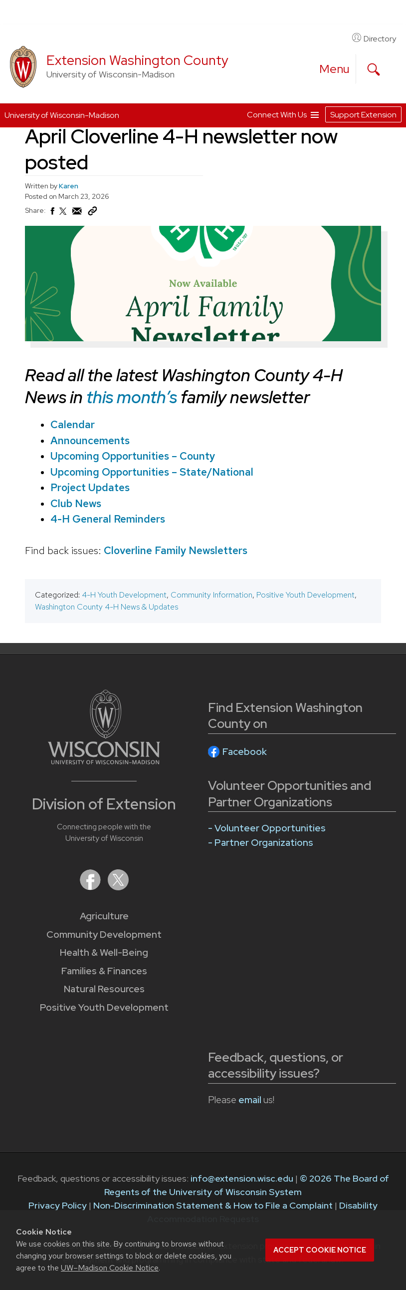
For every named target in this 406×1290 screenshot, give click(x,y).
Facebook (244, 751)
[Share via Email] (77, 213)
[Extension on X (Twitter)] (118, 887)
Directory (374, 38)
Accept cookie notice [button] (319, 1250)
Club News (75, 503)
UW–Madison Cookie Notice (110, 1268)
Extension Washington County (137, 60)
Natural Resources (104, 989)
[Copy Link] (92, 213)
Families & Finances (104, 971)
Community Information (211, 595)
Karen (68, 185)
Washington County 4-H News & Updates (106, 607)
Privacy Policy (57, 1205)
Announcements (90, 440)
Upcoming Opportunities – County (132, 456)
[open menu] (334, 69)
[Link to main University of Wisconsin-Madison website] (104, 761)
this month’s (131, 397)
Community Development (104, 934)
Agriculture (104, 916)
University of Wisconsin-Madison (61, 115)
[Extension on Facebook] (91, 887)
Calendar (72, 424)
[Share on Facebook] (52, 213)
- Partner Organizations (260, 842)
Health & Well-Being (104, 952)
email (249, 1100)
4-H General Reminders (107, 519)
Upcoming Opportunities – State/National (151, 471)
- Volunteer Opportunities (267, 828)
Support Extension (363, 114)
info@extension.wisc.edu (242, 1178)
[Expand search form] (373, 69)
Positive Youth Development (305, 595)
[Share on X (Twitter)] (63, 215)
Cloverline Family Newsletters (175, 550)
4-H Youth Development (124, 595)
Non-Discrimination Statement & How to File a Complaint (213, 1205)
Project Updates (90, 487)
